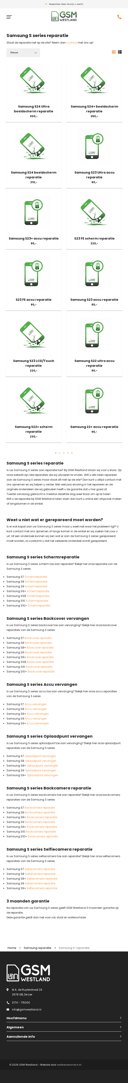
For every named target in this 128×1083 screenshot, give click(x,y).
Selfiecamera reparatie (40, 869)
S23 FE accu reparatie (34, 299)
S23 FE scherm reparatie (94, 238)
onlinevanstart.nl (69, 1064)
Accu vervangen (36, 704)
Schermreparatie (36, 577)
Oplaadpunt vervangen (40, 756)
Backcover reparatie (38, 638)
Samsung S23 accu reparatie (94, 299)
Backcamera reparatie (40, 807)
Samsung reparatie (37, 948)
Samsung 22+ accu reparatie (94, 427)
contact (71, 42)
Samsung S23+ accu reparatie (34, 238)
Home (12, 948)
